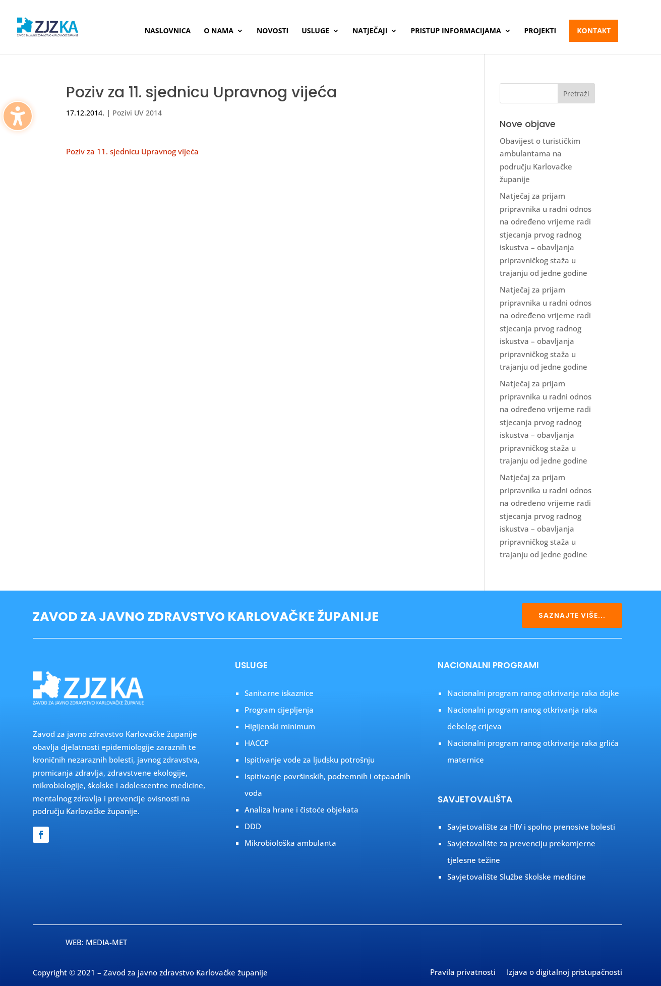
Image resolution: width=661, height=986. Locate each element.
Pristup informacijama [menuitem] (455, 31)
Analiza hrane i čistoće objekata (301, 809)
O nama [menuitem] (218, 31)
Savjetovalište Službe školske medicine (516, 877)
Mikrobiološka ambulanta (290, 843)
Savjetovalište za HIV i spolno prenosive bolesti (531, 827)
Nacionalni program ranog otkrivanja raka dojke (533, 693)
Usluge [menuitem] (315, 31)
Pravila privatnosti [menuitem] (463, 973)
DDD (253, 826)
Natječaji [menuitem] (369, 31)
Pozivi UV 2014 (137, 113)
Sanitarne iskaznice (279, 693)
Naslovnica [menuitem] (168, 31)
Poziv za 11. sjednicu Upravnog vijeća (132, 151)
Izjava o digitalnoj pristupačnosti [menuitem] (564, 973)
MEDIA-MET (106, 942)
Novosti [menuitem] (272, 31)
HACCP (257, 743)
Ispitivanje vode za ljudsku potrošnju (310, 760)
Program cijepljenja (279, 710)
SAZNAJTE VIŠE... (572, 615)
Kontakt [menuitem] (594, 30)
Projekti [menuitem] (540, 31)
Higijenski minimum (280, 726)
